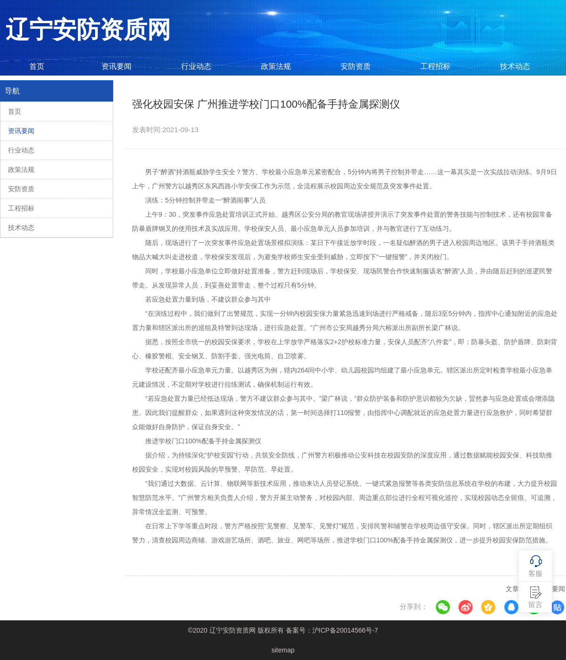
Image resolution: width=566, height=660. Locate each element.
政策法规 (276, 66)
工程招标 (435, 66)
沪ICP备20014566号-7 (345, 630)
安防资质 (356, 66)
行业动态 (196, 66)
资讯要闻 (116, 66)
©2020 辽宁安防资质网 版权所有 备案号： (283, 630)
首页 (36, 66)
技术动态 (515, 66)
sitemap (282, 650)
